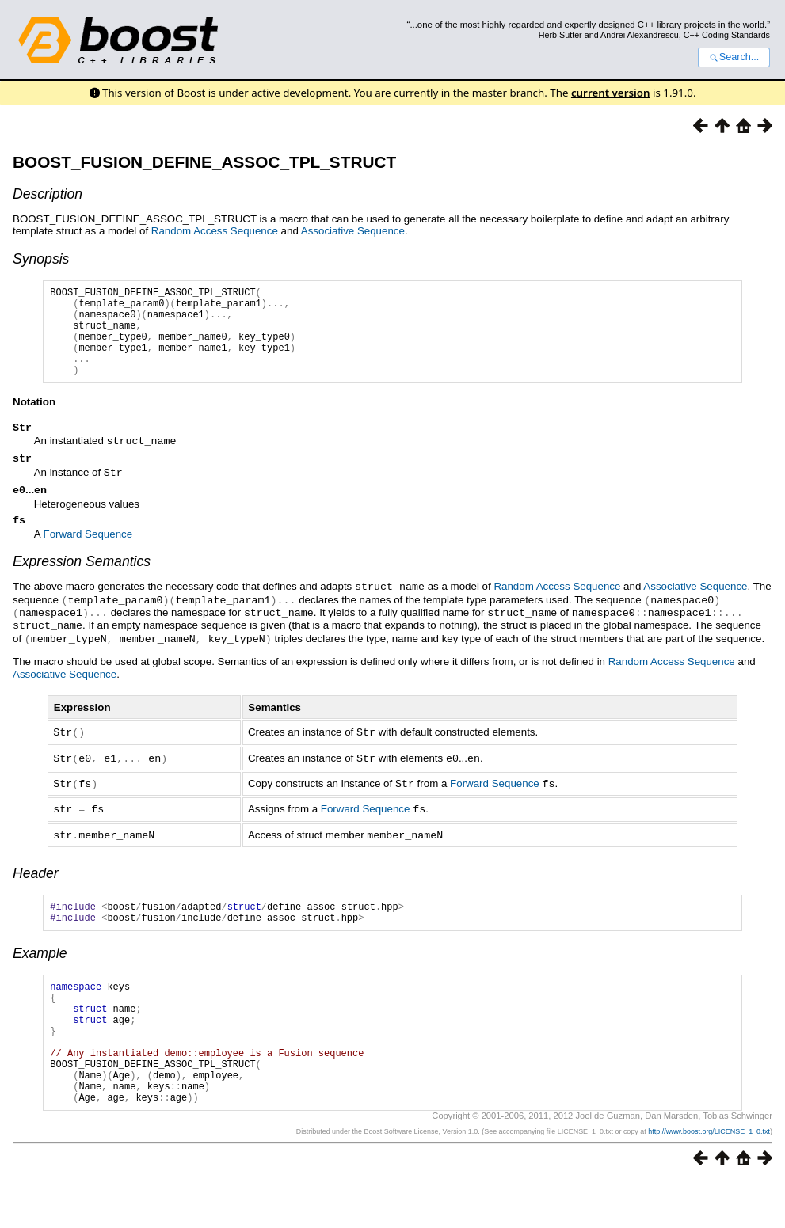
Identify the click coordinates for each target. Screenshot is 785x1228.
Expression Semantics (82, 585)
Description (47, 194)
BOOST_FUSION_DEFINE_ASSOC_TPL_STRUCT (204, 162)
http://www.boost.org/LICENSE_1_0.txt (709, 1178)
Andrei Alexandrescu (639, 35)
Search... (734, 57)
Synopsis (41, 259)
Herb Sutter (560, 35)
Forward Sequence (88, 558)
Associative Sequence (353, 231)
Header (36, 889)
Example (40, 974)
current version (610, 93)
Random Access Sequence (214, 231)
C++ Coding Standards (727, 35)
